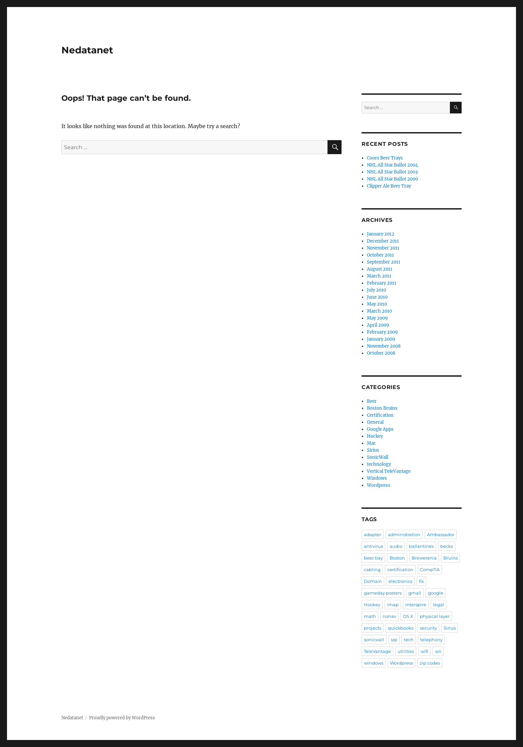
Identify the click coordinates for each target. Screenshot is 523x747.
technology (379, 464)
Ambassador (440, 534)
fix (421, 581)
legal (438, 604)
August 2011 (379, 269)
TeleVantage (377, 651)
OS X (408, 616)
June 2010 (377, 297)
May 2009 (377, 318)
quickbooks (400, 628)
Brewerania (424, 558)
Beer (372, 401)
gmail (414, 593)
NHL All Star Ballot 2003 (392, 172)
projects (372, 628)
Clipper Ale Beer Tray (389, 186)
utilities (406, 651)
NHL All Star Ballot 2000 (392, 179)
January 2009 (381, 339)
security (428, 628)
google (435, 593)
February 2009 (382, 332)
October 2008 (381, 353)
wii (438, 651)
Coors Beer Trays (385, 158)
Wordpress (378, 485)
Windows (377, 478)
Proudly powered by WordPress (122, 718)
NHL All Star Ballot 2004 (392, 165)
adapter (372, 534)
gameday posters (383, 593)
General (375, 422)
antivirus (373, 546)
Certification (380, 415)
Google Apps (380, 429)
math (370, 616)
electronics (400, 581)
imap (393, 604)
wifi (424, 651)
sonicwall (374, 639)
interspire (415, 604)
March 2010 (379, 311)
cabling (372, 569)
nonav (389, 616)
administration (404, 534)
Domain (373, 581)
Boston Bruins (382, 408)
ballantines (421, 546)
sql (394, 639)
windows (373, 663)
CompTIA (430, 569)
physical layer (435, 616)
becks (446, 546)
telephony (431, 639)
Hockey (375, 436)
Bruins (450, 558)
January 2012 (380, 234)
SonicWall (377, 457)
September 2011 (383, 262)
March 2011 (379, 276)
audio (396, 546)
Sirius (373, 450)
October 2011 (380, 255)
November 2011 (383, 248)
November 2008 (384, 346)
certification (400, 569)
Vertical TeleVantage (389, 471)
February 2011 (381, 283)
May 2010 (377, 304)
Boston (397, 558)
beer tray (373, 558)
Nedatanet (87, 50)
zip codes (430, 663)
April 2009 (378, 325)
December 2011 (383, 241)
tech (409, 639)
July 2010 (376, 290)
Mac (371, 443)
